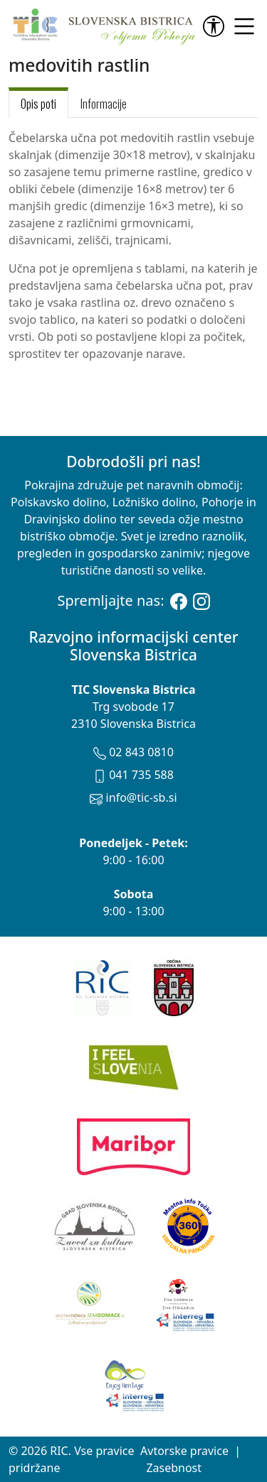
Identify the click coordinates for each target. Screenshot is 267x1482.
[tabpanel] (133, 245)
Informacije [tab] (103, 103)
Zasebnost (173, 1468)
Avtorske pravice (184, 1451)
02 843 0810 (133, 752)
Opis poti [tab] (38, 103)
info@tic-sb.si (133, 797)
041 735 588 (133, 775)
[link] (216, 26)
